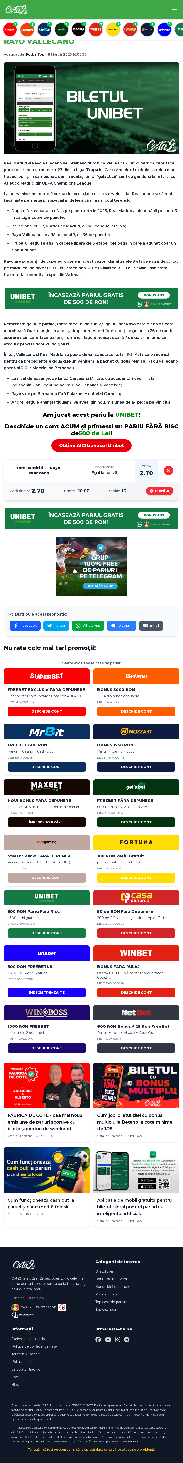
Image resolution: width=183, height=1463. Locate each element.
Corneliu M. (15, 1214)
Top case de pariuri (110, 1302)
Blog (15, 1384)
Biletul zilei (104, 1271)
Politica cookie (23, 1362)
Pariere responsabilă (28, 1339)
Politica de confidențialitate (34, 1346)
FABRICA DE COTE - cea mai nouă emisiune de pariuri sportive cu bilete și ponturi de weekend (45, 1122)
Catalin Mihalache (20, 1136)
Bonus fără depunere (112, 1286)
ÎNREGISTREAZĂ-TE (47, 822)
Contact (18, 1377)
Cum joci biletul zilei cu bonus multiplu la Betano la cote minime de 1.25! (135, 1122)
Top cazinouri (106, 1309)
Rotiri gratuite (106, 1294)
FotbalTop (35, 54)
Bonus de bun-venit (111, 1279)
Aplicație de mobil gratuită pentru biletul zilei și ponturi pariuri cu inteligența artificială (134, 1207)
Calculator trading (26, 1369)
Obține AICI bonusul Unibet (91, 445)
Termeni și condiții (26, 1354)
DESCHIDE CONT (46, 711)
